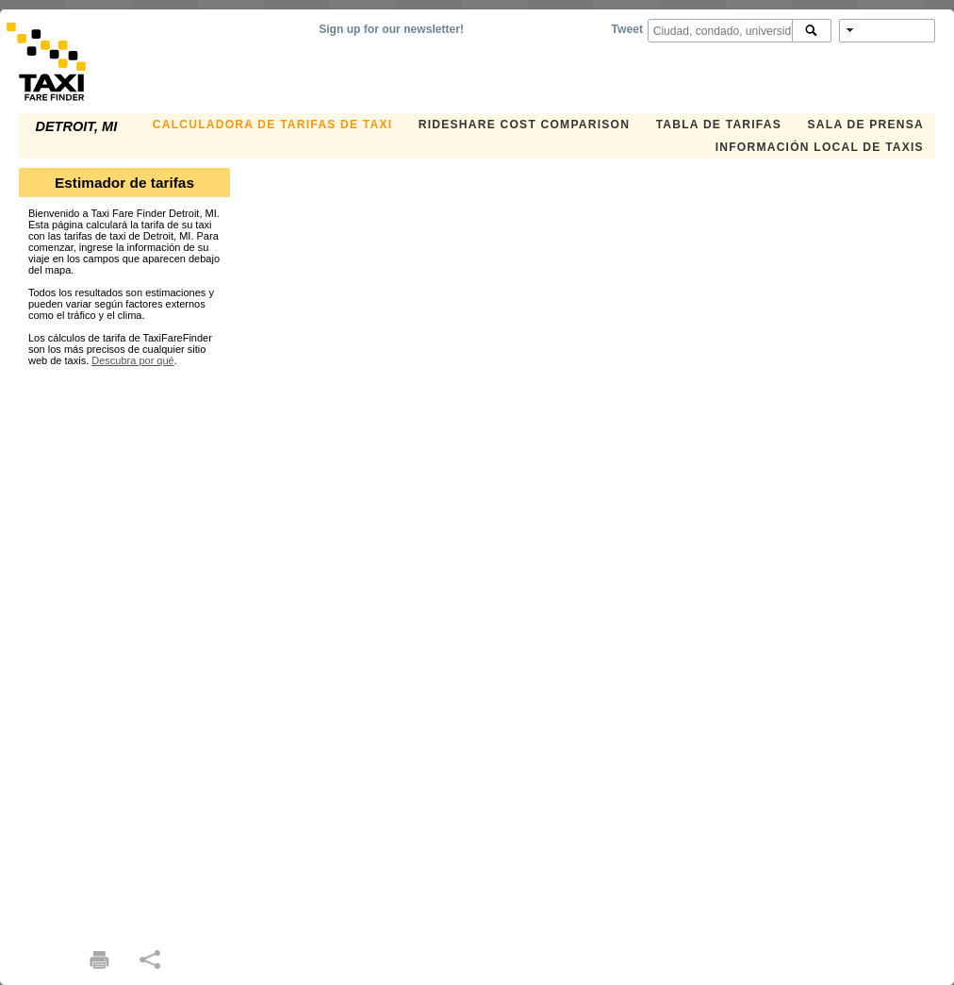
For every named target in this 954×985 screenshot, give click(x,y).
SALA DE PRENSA (866, 124)
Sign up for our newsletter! (391, 29)
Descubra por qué (132, 360)
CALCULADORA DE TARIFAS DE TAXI (272, 124)
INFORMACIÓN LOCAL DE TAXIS (820, 147)
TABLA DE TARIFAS (718, 124)
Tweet (627, 29)
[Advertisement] (124, 649)
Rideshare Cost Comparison (524, 124)
